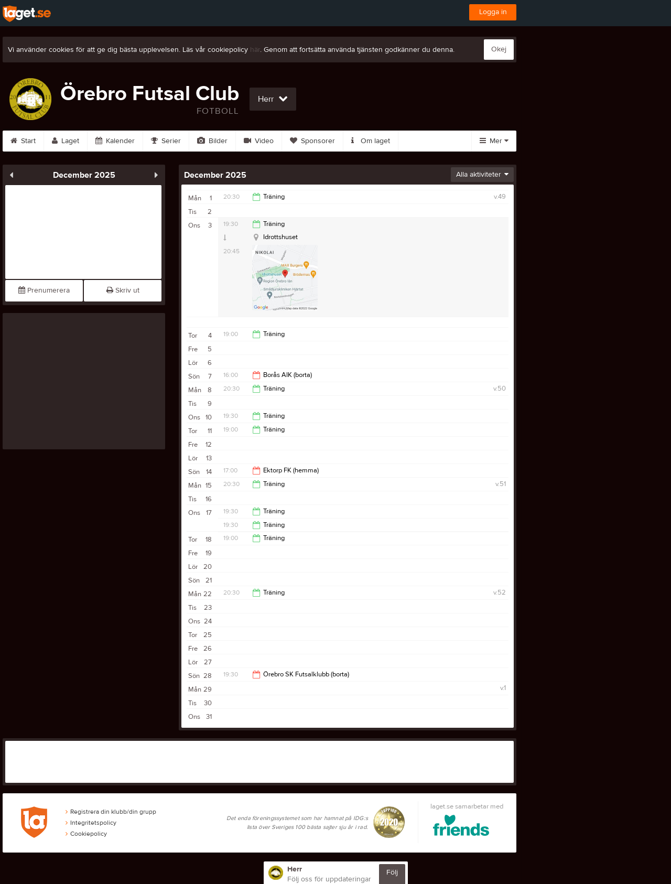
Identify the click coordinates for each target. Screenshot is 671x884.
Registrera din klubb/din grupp (111, 811)
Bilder (212, 141)
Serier (166, 141)
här (255, 50)
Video (259, 141)
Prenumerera (44, 290)
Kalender (115, 141)
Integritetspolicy (91, 822)
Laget (65, 141)
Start (23, 141)
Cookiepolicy (86, 833)
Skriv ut (122, 290)
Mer (494, 141)
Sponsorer (312, 141)
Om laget (370, 141)
